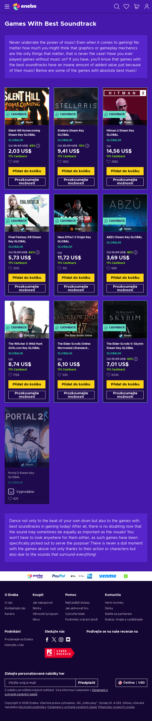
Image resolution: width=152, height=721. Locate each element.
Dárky (109, 608)
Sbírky (37, 608)
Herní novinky (114, 602)
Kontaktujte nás (15, 608)
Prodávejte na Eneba (19, 639)
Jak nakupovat (42, 602)
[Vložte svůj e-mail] (40, 683)
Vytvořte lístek (75, 614)
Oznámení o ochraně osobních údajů (72, 707)
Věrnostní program (45, 614)
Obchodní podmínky (32, 707)
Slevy (36, 619)
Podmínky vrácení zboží (81, 619)
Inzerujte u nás (14, 645)
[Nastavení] (131, 683)
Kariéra (9, 614)
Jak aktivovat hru (76, 608)
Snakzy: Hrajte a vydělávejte (124, 619)
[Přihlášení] (147, 6)
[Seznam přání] (126, 6)
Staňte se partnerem (118, 614)
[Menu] (6, 6)
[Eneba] (24, 6)
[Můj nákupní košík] (136, 6)
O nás (8, 602)
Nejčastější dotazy (77, 602)
